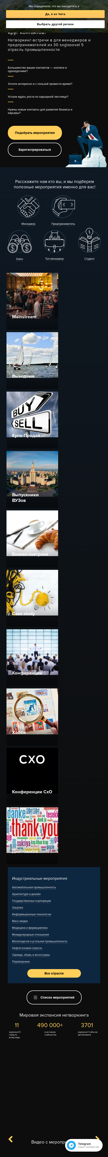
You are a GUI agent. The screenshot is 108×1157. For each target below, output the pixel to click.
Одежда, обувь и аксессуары (31, 654)
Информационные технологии (31, 613)
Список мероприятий (54, 696)
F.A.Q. (52, 1143)
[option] (54, 897)
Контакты (38, 1143)
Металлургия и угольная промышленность (40, 640)
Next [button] (95, 838)
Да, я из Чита (55, 14)
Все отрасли (54, 672)
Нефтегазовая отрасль (27, 647)
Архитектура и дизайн (26, 593)
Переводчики (21, 660)
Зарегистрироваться (34, 150)
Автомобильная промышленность (34, 586)
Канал (38, 1128)
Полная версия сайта (54, 1150)
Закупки (17, 606)
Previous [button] (13, 838)
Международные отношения (30, 633)
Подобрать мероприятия (35, 133)
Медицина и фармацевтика (30, 627)
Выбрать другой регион (55, 24)
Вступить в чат (64, 1128)
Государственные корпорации (31, 600)
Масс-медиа (20, 620)
